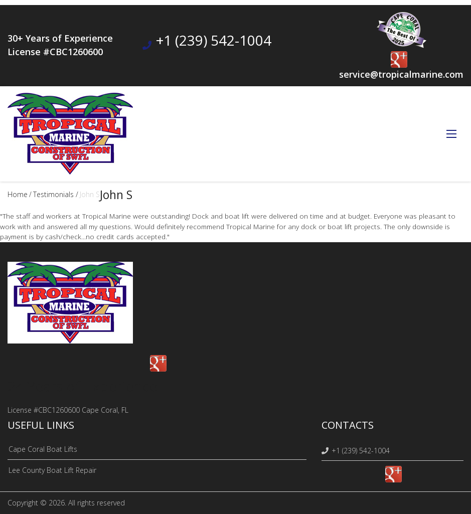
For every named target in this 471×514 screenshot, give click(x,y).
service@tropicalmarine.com (401, 74)
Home (18, 194)
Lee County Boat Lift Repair (52, 470)
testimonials (53, 194)
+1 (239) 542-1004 (213, 40)
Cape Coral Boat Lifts (43, 449)
